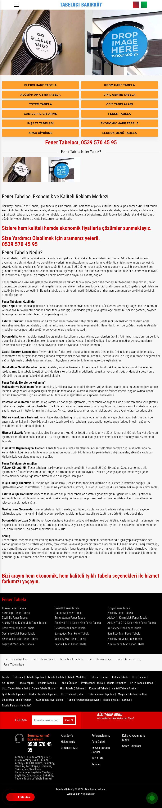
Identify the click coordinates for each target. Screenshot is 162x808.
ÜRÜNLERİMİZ (69, 748)
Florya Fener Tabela (119, 608)
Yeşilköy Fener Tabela (120, 613)
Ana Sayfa (67, 735)
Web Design (81, 794)
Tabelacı (18, 677)
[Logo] (81, 5)
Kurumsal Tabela (98, 688)
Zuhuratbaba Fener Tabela (70, 617)
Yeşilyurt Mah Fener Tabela (18, 644)
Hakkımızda (68, 742)
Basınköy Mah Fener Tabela (18, 628)
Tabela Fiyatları (35, 677)
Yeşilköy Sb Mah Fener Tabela (125, 639)
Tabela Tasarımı (99, 677)
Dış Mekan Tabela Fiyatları (17, 699)
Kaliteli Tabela (120, 677)
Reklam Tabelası (47, 683)
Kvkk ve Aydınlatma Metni (134, 738)
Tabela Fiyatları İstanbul (116, 699)
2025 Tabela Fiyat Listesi (49, 699)
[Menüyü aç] (17, 3)
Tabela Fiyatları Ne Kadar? (16, 705)
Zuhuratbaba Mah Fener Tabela (125, 644)
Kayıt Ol (69, 720)
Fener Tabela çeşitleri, (43, 659)
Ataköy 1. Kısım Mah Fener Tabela (127, 617)
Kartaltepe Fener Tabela (16, 613)
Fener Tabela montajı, (99, 659)
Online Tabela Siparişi (44, 688)
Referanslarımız (101, 735)
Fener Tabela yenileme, (128, 659)
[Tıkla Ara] (10, 797)
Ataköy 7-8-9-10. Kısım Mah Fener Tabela (131, 623)
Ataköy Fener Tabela (14, 608)
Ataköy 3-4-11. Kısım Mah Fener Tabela (78, 623)
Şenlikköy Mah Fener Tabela (123, 633)
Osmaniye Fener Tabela (68, 613)
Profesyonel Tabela (92, 683)
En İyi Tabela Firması (142, 683)
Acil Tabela (8, 683)
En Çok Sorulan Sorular (101, 750)
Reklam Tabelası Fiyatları (43, 694)
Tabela (5, 677)
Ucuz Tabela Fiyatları (72, 694)
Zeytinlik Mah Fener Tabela (70, 644)
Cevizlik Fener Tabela (67, 608)
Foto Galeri (98, 742)
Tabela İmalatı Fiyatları (101, 694)
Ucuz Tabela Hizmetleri (15, 688)
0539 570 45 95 (136, 5)
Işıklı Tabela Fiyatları (13, 694)
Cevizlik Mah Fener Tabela (70, 628)
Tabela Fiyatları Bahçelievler (83, 699)
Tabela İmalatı (56, 677)
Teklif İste (97, 758)
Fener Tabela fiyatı (13, 664)
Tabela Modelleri (77, 677)
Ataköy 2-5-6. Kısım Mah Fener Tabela (24, 623)
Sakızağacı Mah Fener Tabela (72, 633)
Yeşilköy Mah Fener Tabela (70, 639)
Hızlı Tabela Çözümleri (72, 688)
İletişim (96, 764)
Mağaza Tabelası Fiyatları (132, 694)
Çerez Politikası (131, 746)
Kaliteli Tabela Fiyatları (124, 688)
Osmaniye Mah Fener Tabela (18, 633)
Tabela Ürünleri (68, 683)
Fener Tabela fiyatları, (15, 659)
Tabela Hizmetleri (116, 683)
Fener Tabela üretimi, (71, 659)
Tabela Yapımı (26, 683)
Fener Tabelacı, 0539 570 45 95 (81, 142)
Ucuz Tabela (139, 677)
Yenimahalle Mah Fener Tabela (20, 639)
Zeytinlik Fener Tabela (15, 617)
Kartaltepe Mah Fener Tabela (124, 628)
